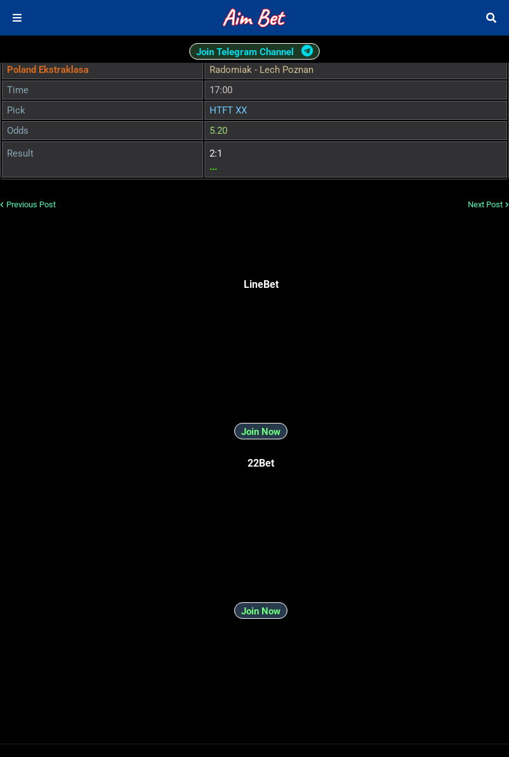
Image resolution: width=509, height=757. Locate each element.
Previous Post (31, 204)
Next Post (485, 204)
